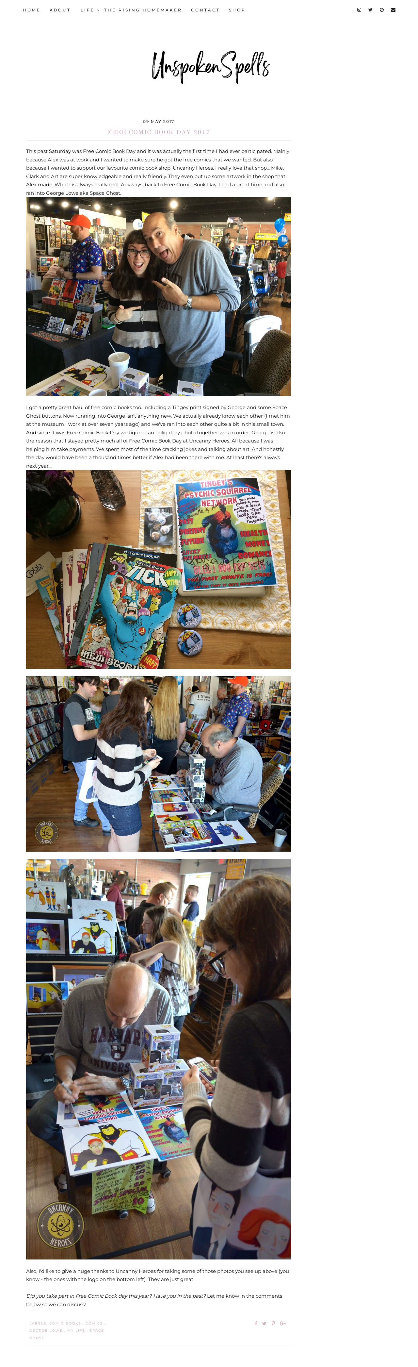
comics (95, 1323)
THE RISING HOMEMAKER (143, 10)
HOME (32, 10)
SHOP (237, 10)
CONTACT (205, 10)
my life (77, 1330)
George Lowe (46, 1330)
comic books (66, 1323)
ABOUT (60, 10)
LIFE (91, 10)
